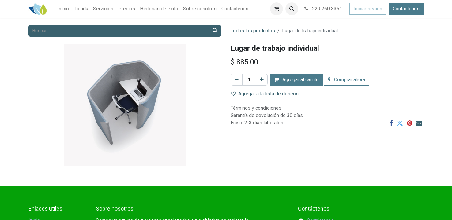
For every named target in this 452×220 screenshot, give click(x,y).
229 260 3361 (322, 9)
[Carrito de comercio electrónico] (276, 8)
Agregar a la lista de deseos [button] (265, 94)
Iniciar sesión (367, 9)
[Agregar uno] (262, 80)
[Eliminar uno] (237, 80)
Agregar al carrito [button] (296, 79)
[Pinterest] (409, 123)
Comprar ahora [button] (346, 79)
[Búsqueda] (215, 31)
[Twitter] (400, 123)
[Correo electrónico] (419, 123)
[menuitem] (63, 9)
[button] (291, 8)
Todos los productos (253, 31)
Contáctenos (406, 9)
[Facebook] (391, 123)
